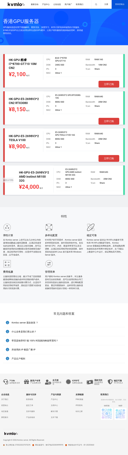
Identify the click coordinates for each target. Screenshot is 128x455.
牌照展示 (4, 417)
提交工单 (29, 405)
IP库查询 (79, 405)
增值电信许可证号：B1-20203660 (79, 445)
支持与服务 (30, 411)
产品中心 (54, 399)
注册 (106, 4)
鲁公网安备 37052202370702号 (16, 445)
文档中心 (54, 405)
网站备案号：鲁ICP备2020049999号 (47, 445)
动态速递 (4, 411)
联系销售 (29, 399)
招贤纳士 (4, 405)
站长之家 (79, 411)
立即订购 (109, 84)
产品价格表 (30, 417)
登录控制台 (119, 4)
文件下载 (54, 417)
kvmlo (10, 433)
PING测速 (79, 399)
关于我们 (4, 399)
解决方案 (54, 411)
